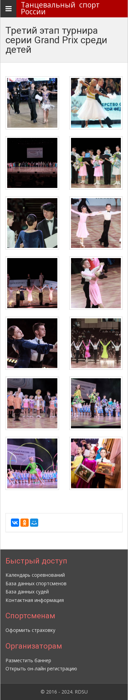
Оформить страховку (30, 630)
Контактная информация (34, 600)
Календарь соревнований (35, 575)
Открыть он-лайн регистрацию (41, 668)
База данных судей (27, 591)
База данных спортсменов (36, 583)
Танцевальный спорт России (62, 8)
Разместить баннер (28, 660)
